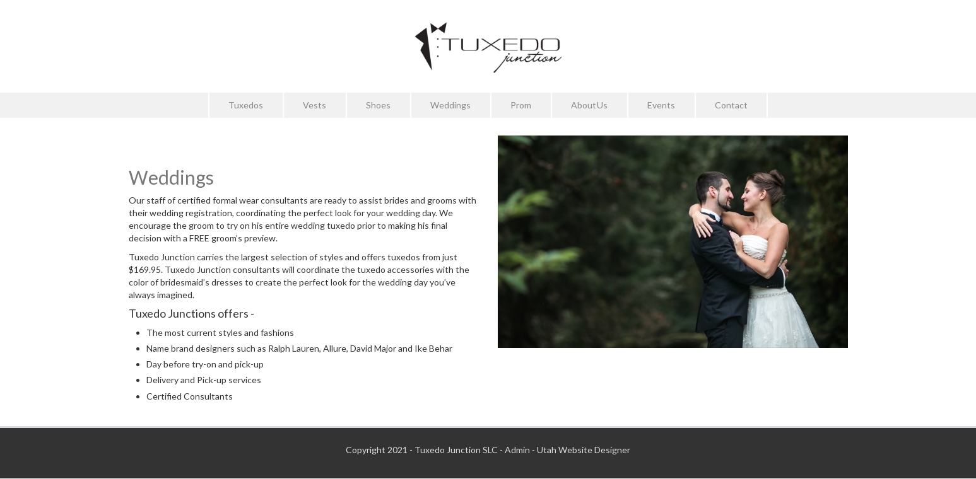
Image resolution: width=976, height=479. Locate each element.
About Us (589, 105)
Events (661, 105)
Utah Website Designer (583, 449)
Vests (314, 105)
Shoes (378, 105)
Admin (517, 449)
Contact (731, 105)
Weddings (450, 105)
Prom (520, 105)
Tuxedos (245, 105)
